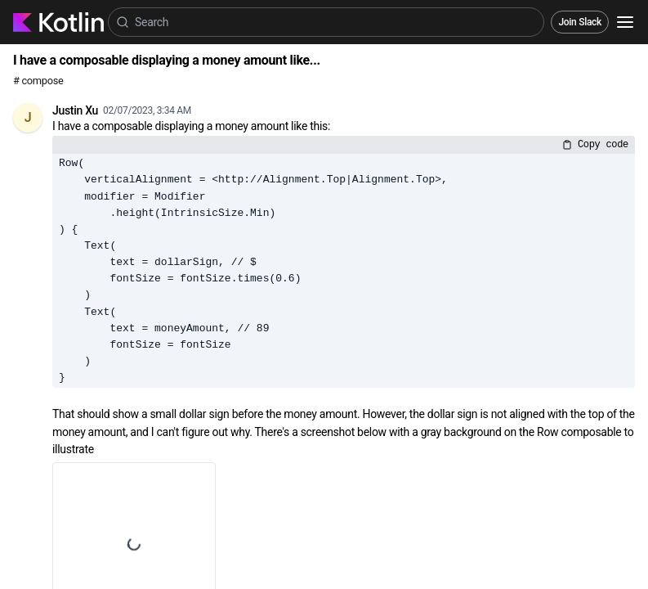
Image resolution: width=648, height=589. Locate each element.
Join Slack (579, 22)
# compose (38, 80)
